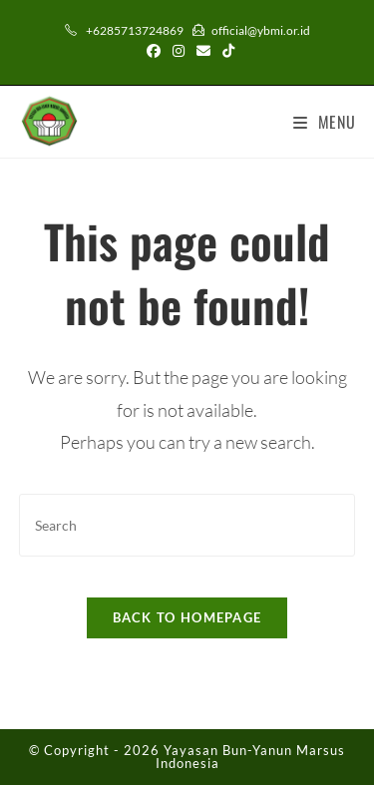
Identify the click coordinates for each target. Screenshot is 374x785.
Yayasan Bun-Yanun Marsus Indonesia (251, 756)
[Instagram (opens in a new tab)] (178, 51)
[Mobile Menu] (324, 122)
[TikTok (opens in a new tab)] (225, 51)
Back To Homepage (187, 617)
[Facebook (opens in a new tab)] (154, 51)
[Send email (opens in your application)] (203, 51)
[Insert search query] (187, 525)
